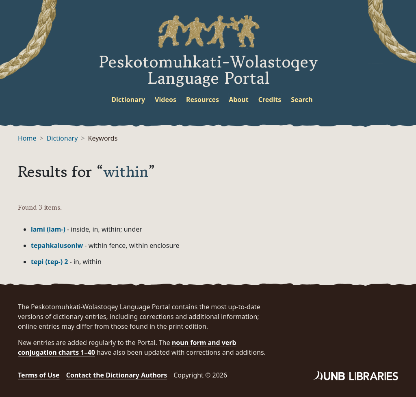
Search (301, 99)
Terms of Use (39, 375)
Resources (202, 99)
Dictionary (128, 99)
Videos (165, 99)
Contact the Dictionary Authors (116, 375)
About (239, 99)
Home (27, 138)
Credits (270, 99)
